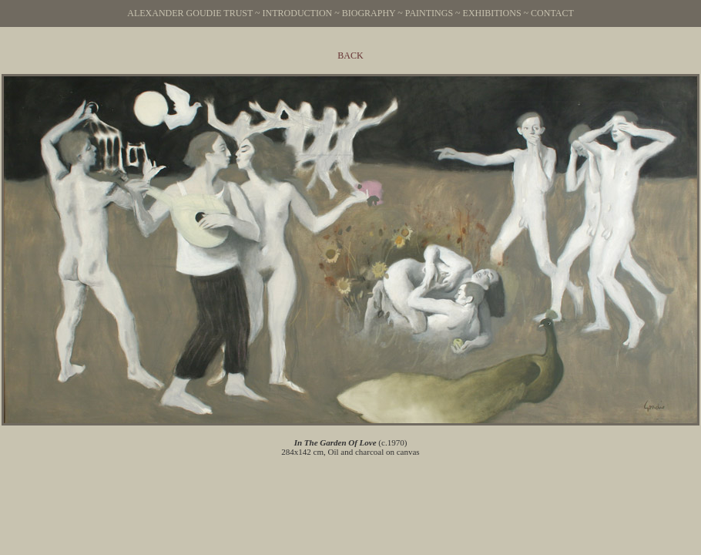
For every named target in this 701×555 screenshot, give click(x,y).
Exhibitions (492, 13)
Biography (369, 13)
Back (350, 55)
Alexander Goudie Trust (190, 13)
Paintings (429, 13)
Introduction (298, 13)
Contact (552, 13)
